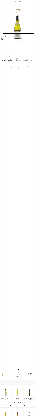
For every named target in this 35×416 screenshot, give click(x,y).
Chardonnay (18, 43)
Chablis (18, 42)
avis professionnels (19, 10)
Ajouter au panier (18, 33)
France (18, 40)
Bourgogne (18, 41)
